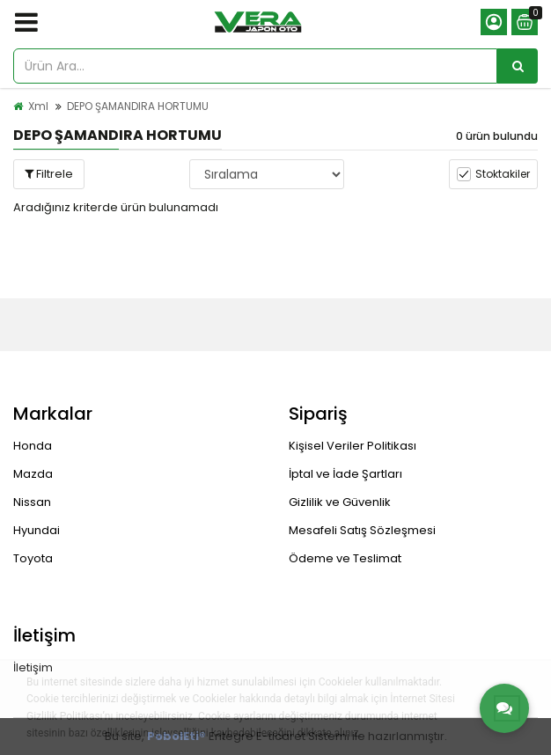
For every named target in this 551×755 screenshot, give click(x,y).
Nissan (32, 502)
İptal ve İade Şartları (345, 473)
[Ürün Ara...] (517, 66)
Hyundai (36, 530)
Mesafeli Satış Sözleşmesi (362, 530)
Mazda (33, 473)
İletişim (33, 667)
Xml (38, 106)
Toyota (33, 558)
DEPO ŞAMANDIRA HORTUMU (138, 106)
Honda (32, 445)
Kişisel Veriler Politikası (352, 445)
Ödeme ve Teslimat (345, 558)
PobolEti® (176, 736)
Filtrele (49, 173)
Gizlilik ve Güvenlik (340, 502)
